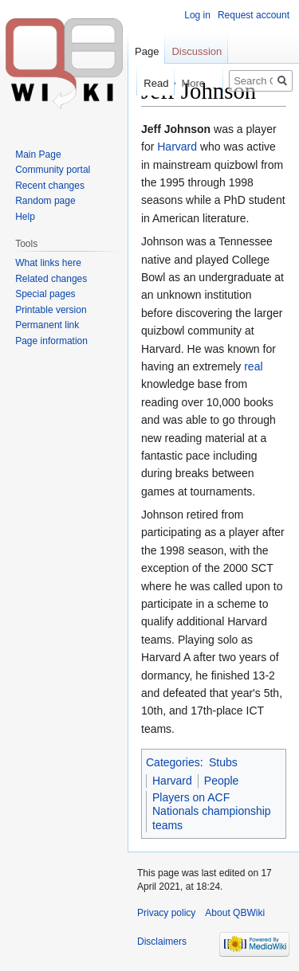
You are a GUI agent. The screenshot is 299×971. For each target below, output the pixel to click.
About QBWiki (235, 912)
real (253, 366)
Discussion (196, 51)
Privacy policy (166, 912)
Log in (197, 15)
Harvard (177, 146)
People (221, 780)
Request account (253, 15)
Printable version (50, 309)
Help (25, 216)
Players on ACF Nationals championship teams (211, 811)
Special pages (45, 294)
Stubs (223, 762)
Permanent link (47, 325)
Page (147, 51)
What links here (48, 262)
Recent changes (50, 185)
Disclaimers (162, 941)
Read (148, 83)
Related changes (51, 278)
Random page (45, 200)
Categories (173, 762)
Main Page (38, 154)
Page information (51, 341)
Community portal (52, 169)
